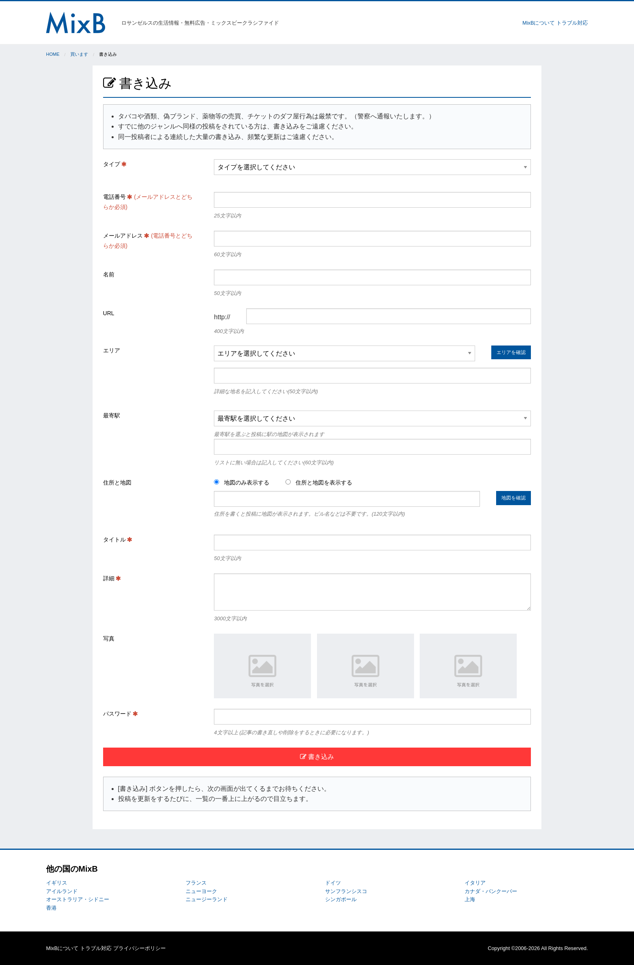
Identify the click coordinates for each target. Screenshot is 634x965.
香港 (51, 908)
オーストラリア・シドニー (77, 899)
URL (108, 313)
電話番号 (147, 202)
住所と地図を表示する (318, 482)
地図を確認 (513, 498)
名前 (108, 274)
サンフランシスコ (346, 891)
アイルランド (62, 891)
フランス (196, 883)
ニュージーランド (207, 899)
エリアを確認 (511, 352)
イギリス (56, 883)
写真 (108, 638)
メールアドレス (147, 240)
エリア (111, 350)
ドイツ (333, 883)
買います (79, 54)
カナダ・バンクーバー (491, 891)
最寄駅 (111, 415)
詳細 (112, 578)
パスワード (120, 713)
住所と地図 (117, 482)
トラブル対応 (572, 23)
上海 (470, 899)
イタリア (475, 883)
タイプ (115, 164)
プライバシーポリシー (139, 948)
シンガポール (341, 899)
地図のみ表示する (241, 482)
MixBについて (538, 23)
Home (52, 54)
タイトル (118, 539)
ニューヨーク (201, 891)
